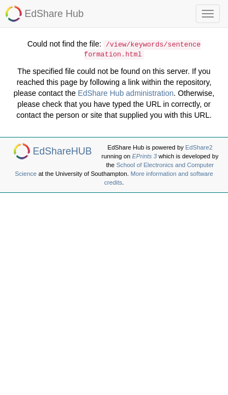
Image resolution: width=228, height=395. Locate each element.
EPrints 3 (144, 156)
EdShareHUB (62, 151)
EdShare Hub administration (125, 93)
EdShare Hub (54, 13)
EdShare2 (199, 147)
